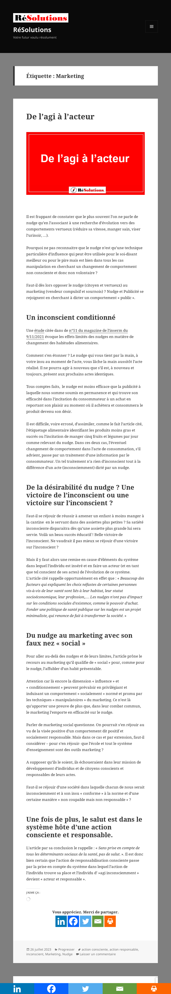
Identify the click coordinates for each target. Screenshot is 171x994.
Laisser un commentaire (98, 954)
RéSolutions (32, 29)
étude (39, 330)
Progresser (66, 949)
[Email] (98, 921)
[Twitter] (85, 921)
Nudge (67, 954)
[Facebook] (73, 921)
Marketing (53, 954)
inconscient (34, 954)
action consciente (95, 949)
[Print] (110, 921)
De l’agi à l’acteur (60, 116)
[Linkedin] (61, 921)
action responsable (124, 949)
